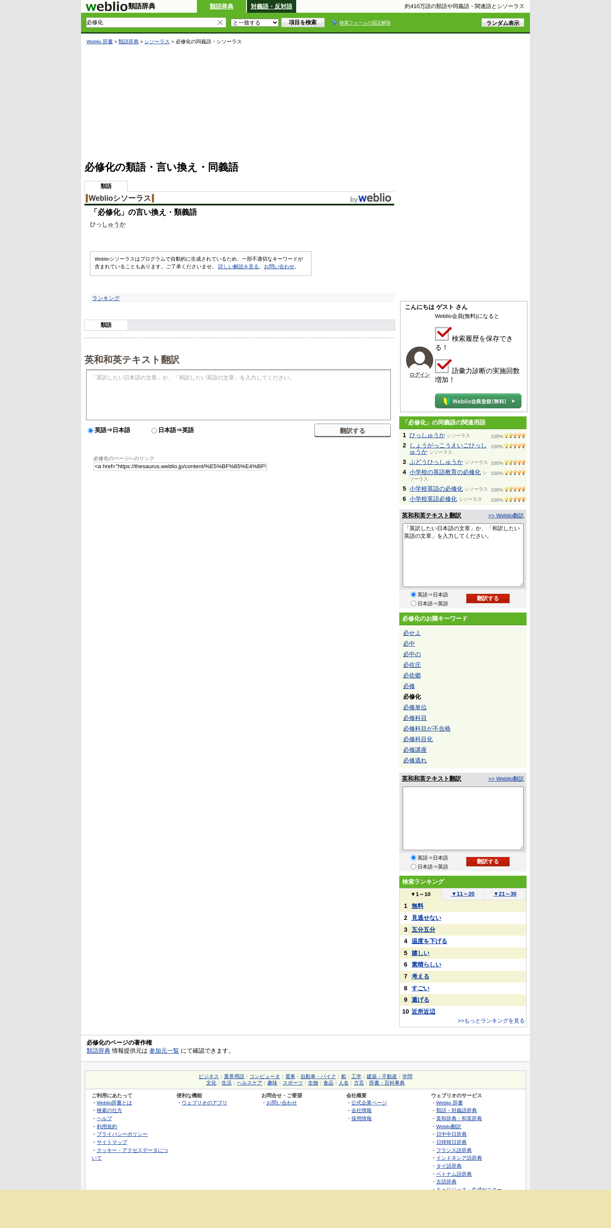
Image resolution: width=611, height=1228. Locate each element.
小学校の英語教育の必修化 (445, 472)
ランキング (106, 298)
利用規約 (107, 1126)
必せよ (412, 632)
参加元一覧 (164, 1050)
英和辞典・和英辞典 (459, 1118)
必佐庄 (412, 664)
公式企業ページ (369, 1102)
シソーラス (157, 41)
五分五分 (423, 929)
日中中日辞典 (451, 1134)
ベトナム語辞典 (454, 1174)
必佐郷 (412, 675)
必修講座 (415, 749)
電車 (290, 1076)
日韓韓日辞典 (451, 1142)
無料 (417, 905)
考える (420, 976)
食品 (328, 1082)
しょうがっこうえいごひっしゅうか (448, 448)
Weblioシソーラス (120, 198)
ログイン (419, 375)
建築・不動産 (382, 1076)
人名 (344, 1082)
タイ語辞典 (449, 1166)
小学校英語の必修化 (436, 488)
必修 (409, 686)
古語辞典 (446, 1181)
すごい (420, 988)
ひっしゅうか (427, 435)
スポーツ (293, 1082)
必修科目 (415, 717)
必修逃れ (415, 760)
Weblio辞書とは (114, 1102)
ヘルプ (104, 1118)
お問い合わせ (279, 266)
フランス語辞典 (454, 1150)
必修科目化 (418, 739)
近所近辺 (423, 1011)
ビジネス (209, 1076)
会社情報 (361, 1110)
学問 (407, 1076)
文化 (211, 1082)
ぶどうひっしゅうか (436, 461)
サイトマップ (112, 1142)
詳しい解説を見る (238, 266)
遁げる (420, 999)
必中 (409, 643)
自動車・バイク (318, 1076)
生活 (226, 1082)
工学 (356, 1076)
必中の (412, 654)
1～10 (420, 894)
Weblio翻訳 (448, 1126)
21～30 (505, 894)
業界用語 (234, 1076)
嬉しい (420, 953)
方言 (359, 1082)
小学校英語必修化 (433, 498)
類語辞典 (221, 6)
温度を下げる (429, 941)
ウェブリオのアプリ (204, 1102)
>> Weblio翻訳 (506, 515)
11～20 (463, 894)
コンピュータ (264, 1076)
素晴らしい (426, 964)
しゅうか (114, 224)
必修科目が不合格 (427, 728)
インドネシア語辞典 (459, 1158)
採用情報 (361, 1118)
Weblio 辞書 (100, 41)
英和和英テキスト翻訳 (131, 359)
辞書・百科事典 (387, 1082)
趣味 (272, 1082)
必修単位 (415, 707)
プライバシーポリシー (122, 1134)
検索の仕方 (109, 1110)
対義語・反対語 (271, 6)
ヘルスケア (249, 1082)
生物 (313, 1082)
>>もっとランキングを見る (491, 1020)
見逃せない (426, 917)
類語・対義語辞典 (456, 1110)
